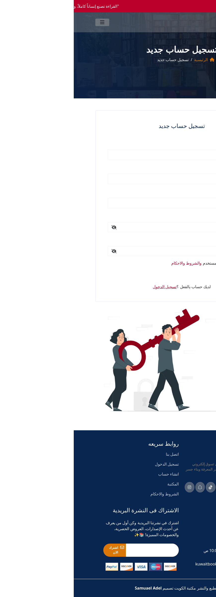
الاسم (176, 142)
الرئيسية (127, 59)
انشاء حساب (94, 474)
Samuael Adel (74, 588)
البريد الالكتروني (167, 166)
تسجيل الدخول (163, 275)
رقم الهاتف (171, 191)
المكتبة (99, 484)
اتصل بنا (98, 454)
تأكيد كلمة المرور (166, 239)
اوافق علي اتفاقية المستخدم (136, 263)
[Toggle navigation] (29, 22)
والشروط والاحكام (113, 263)
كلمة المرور (171, 215)
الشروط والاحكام (91, 494)
